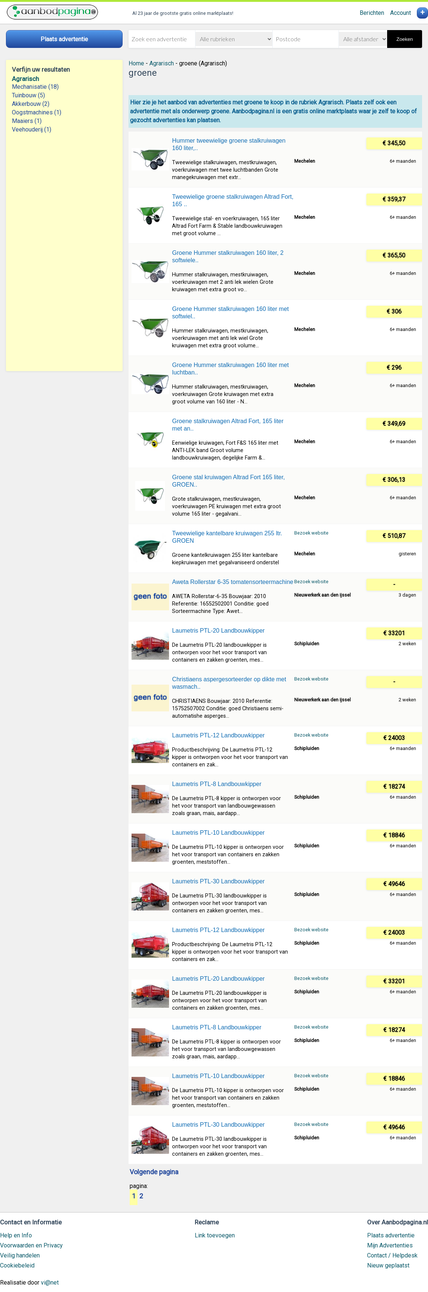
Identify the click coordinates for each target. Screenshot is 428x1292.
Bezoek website (311, 533)
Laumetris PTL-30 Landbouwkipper (218, 881)
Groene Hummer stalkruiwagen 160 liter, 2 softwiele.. (227, 256)
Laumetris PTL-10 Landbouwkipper (218, 833)
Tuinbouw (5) (28, 95)
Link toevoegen (215, 1235)
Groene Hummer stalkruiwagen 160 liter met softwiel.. (230, 312)
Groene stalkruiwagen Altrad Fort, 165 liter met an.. (227, 425)
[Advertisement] (64, 252)
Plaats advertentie (391, 1235)
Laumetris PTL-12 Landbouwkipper (218, 735)
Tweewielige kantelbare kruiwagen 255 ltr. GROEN (227, 537)
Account (400, 12)
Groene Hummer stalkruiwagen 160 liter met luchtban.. (230, 369)
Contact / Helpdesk (392, 1255)
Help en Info (16, 1235)
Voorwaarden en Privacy (31, 1245)
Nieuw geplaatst (388, 1265)
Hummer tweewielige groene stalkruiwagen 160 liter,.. (228, 144)
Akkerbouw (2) (30, 103)
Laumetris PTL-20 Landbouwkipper (218, 630)
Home (136, 63)
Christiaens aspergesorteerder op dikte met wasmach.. (229, 683)
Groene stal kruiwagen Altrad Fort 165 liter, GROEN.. (228, 481)
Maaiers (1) (27, 120)
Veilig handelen (20, 1255)
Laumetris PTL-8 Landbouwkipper (216, 784)
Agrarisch (25, 78)
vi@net (50, 1282)
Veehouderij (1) (31, 129)
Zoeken (404, 39)
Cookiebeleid (17, 1265)
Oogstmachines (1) (36, 112)
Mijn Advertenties (390, 1245)
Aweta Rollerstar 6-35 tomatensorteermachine (232, 582)
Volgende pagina (154, 1172)
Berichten (372, 12)
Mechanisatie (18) (35, 86)
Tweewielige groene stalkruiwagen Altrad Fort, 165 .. (232, 200)
